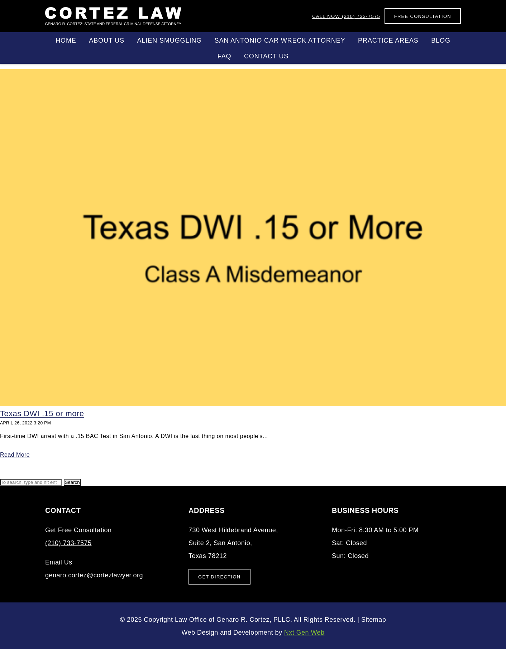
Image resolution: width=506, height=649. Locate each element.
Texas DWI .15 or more (42, 413)
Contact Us (266, 56)
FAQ (224, 56)
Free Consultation (422, 16)
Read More (15, 455)
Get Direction (219, 577)
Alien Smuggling (169, 40)
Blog (440, 40)
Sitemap (373, 619)
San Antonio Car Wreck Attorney (280, 40)
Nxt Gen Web (304, 632)
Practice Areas (388, 40)
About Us (106, 40)
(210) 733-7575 (346, 16)
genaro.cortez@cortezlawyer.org (94, 575)
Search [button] (72, 482)
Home (66, 40)
